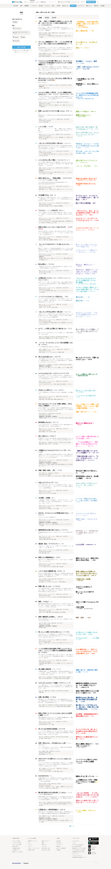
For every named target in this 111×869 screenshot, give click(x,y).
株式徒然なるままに (45, 422)
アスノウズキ (56, 669)
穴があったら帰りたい (45, 390)
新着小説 (59, 846)
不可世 (59, 470)
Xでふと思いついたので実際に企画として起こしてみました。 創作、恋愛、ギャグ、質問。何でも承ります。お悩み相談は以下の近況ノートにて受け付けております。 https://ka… (55, 656)
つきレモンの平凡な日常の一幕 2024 (50, 143)
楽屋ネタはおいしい (83, 115)
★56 (40, 336)
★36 (40, 319)
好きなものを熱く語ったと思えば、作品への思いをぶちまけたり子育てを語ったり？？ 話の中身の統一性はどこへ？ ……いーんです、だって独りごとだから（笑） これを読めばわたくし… (55, 233)
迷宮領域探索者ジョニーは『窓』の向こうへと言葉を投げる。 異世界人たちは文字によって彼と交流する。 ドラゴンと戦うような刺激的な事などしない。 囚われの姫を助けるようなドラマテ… (55, 49)
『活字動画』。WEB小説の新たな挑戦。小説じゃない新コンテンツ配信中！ (87, 24)
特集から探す (15, 846)
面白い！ (79, 48)
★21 (40, 579)
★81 (40, 236)
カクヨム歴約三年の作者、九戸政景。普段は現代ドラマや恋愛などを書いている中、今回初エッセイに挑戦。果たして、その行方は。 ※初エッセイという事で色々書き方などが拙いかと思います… (55, 590)
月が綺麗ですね (43, 195)
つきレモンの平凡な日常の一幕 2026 (50, 312)
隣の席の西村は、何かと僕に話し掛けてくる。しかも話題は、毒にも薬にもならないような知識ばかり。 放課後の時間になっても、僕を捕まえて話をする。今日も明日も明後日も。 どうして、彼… (55, 798)
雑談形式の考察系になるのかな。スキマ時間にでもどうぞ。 (86, 685)
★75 (40, 218)
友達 (23, 37)
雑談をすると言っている (85, 776)
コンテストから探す (16, 842)
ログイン (83, 1)
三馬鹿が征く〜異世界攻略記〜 (48, 809)
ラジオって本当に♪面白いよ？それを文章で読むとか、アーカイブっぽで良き (87, 289)
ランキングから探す (16, 844)
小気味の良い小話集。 (84, 579)
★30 (40, 413)
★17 (40, 660)
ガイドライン (75, 853)
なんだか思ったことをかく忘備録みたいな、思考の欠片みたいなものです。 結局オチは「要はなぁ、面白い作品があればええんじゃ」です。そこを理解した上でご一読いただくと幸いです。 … (55, 636)
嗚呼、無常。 (80, 617)
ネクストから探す (16, 841)
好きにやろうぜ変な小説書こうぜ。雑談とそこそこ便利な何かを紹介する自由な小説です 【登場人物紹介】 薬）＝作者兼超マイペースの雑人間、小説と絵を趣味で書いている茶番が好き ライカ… (55, 575)
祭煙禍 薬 (61, 571)
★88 (40, 134)
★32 (40, 364)
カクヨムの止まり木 (45, 373)
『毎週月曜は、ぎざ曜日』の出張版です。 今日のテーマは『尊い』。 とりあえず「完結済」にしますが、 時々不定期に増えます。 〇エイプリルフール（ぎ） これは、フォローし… (55, 501)
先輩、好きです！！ (83, 412)
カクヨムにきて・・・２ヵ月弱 (87, 638)
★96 (40, 151)
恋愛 (43, 842)
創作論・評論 (45, 751)
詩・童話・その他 (47, 33)
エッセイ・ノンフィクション (49, 102)
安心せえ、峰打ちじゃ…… (85, 265)
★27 (40, 381)
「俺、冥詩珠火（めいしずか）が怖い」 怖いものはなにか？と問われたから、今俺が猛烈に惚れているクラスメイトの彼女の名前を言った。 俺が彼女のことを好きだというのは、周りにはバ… (55, 360)
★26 (40, 505)
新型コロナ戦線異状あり (46, 557)
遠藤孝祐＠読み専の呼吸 (61, 373)
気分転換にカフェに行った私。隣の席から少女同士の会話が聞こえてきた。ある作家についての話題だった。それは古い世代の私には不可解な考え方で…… (55, 439)
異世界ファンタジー (47, 53)
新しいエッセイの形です (85, 592)
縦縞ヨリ (62, 210)
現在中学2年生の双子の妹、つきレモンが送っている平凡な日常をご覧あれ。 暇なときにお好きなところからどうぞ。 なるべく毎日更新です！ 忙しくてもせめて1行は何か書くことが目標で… (55, 147)
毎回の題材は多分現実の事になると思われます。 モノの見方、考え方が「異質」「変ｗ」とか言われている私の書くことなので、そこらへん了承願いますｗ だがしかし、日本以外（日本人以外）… (55, 605)
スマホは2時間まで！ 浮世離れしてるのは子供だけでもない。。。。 (87, 444)
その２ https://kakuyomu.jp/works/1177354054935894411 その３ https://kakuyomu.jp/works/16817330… (53, 183)
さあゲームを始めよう (84, 587)
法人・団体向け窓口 (76, 846)
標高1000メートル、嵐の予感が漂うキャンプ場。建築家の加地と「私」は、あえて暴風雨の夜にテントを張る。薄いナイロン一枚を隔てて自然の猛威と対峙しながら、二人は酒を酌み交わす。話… (55, 701)
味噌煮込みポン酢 (65, 683)
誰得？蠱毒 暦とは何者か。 (47, 617)
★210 (40, 85)
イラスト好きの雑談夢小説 (47, 571)
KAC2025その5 (43, 776)
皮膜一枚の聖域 (43, 697)
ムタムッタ (55, 405)
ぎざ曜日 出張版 (44, 498)
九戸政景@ (56, 586)
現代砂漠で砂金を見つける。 (86, 184)
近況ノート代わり (82, 111)
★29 (40, 460)
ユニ (51, 601)
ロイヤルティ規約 (81, 848)
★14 (40, 428)
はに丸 (46, 715)
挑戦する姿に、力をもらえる (86, 519)
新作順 (54, 17)
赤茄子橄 (57, 357)
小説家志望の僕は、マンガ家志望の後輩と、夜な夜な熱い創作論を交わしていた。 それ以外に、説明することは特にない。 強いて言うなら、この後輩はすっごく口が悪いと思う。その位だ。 (55, 673)
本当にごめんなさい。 (43, 82)
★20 (40, 490)
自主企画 (59, 841)
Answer (15, 37)
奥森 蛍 (53, 195)
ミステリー (44, 846)
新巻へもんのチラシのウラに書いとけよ (51, 111)
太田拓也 (44, 344)
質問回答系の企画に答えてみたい (49, 530)
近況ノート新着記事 (61, 848)
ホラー (29, 846)
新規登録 (91, 1)
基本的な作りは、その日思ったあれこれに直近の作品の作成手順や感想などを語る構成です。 (55, 116)
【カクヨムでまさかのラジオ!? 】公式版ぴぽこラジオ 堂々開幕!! (86, 280)
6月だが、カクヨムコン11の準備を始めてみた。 (54, 513)
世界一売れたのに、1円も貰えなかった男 (52, 743)
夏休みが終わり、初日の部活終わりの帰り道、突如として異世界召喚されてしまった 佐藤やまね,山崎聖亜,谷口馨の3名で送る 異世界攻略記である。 (55, 812)
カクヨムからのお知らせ (77, 844)
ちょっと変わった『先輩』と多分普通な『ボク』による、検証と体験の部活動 (87, 406)
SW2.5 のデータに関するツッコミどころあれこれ (54, 759)
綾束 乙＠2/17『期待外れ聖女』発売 (61, 94)
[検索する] (58, 2)
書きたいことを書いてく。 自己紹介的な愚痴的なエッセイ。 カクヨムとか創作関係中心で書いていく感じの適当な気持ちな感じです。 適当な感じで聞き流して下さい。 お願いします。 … (55, 250)
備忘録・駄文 (42, 544)
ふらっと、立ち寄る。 (84, 166)
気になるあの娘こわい (45, 357)
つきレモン (67, 143)
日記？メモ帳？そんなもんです (87, 602)
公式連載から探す (16, 848)
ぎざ (53, 498)
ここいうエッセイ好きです (86, 396)
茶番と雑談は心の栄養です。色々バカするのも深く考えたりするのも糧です (86, 573)
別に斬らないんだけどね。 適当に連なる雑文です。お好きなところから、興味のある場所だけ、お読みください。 (55, 267)
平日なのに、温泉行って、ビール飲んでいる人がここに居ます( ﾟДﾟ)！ (87, 272)
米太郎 (51, 126)
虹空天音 (65, 530)
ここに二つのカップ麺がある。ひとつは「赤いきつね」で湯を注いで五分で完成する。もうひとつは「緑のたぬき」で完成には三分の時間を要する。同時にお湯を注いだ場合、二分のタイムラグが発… (55, 733)
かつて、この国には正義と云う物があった (52, 328)
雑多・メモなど (43, 601)
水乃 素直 (66, 632)
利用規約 (74, 848)
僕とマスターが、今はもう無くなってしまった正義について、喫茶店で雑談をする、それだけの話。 (55, 333)
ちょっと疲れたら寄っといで (86, 374)
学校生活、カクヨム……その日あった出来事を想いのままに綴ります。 (87, 146)
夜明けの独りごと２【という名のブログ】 (52, 227)
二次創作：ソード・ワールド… (49, 349)
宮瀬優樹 (44, 652)
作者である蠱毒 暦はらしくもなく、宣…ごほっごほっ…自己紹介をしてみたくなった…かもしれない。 (55, 619)
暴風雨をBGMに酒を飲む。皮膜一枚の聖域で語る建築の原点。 (86, 699)
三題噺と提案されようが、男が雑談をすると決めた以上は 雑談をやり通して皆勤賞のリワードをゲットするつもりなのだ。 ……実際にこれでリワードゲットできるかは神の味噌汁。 (55, 780)
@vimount (41, 760)
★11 (40, 816)
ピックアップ (60, 844)
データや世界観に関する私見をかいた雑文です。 (49, 346)
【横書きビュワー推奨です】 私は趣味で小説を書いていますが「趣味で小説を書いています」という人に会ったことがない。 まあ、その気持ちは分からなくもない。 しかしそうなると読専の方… (55, 456)
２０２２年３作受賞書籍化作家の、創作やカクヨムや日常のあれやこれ (87, 95)
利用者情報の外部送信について (79, 857)
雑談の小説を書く (21, 47)
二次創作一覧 (15, 850)
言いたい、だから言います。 (86, 390)
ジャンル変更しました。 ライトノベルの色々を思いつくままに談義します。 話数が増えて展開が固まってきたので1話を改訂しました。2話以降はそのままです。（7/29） (55, 687)
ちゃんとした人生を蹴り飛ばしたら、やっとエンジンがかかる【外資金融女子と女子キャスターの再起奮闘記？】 (55, 62)
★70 (40, 186)
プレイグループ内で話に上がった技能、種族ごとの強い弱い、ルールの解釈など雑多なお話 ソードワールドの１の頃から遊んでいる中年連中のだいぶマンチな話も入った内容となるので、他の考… (55, 764)
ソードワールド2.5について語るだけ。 (51, 296)
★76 (40, 203)
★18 (40, 519)
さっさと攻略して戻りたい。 (86, 810)
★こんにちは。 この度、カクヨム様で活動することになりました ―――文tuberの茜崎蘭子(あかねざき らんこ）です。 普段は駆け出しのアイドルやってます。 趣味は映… (55, 29)
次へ (71, 826)
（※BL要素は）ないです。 (86, 79)
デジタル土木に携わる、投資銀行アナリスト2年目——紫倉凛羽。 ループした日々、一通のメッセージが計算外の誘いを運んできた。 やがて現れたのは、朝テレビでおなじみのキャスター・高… (55, 68)
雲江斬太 (51, 264)
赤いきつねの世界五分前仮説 (47, 729)
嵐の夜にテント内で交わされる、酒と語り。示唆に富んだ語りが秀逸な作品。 (87, 707)
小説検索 (59, 850)
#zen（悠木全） (59, 390)
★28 (40, 563)
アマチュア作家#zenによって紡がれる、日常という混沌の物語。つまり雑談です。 (55, 393)
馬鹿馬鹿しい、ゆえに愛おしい (87, 84)
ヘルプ (73, 842)
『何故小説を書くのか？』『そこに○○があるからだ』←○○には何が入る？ (87, 458)
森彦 (66, 296)
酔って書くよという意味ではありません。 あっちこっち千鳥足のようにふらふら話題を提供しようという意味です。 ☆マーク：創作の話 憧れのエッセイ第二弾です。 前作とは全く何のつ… (55, 199)
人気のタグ (59, 842)
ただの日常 (80, 544)
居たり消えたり (43, 436)
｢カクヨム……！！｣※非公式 (48, 210)
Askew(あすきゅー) (63, 160)
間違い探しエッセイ (45, 586)
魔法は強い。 (81, 297)
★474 (40, 33)
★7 (40, 768)
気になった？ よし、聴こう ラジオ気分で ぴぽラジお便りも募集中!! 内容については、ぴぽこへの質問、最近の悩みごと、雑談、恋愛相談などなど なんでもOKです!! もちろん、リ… (55, 284)
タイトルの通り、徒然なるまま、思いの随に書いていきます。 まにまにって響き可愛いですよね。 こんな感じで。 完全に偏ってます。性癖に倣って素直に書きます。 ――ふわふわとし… (55, 164)
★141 (40, 102)
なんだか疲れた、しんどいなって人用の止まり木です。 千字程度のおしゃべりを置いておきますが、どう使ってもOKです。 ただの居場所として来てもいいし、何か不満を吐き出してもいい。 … (55, 377)
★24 (40, 550)
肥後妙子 (53, 436)
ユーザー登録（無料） (24, 50)
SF (42, 336)
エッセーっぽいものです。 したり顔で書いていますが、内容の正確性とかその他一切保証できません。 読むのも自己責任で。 (55, 425)
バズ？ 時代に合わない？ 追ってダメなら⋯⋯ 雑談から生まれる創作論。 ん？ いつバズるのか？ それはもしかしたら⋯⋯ (55, 748)
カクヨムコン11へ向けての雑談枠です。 (47, 517)
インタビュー (17, 28)
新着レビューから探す (17, 851)
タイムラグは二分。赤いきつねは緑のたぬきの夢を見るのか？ (86, 731)
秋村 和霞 (62, 729)
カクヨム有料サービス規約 (78, 850)
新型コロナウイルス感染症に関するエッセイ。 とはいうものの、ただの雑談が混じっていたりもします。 (55, 560)
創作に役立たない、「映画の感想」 (50, 178)
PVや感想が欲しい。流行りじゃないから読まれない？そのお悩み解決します (87, 651)
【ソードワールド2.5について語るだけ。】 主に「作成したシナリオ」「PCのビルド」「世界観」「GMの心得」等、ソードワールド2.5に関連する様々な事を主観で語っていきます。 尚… (55, 300)
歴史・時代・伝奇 (46, 848)
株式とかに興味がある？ (85, 423)
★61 (40, 270)
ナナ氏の (50, 64)
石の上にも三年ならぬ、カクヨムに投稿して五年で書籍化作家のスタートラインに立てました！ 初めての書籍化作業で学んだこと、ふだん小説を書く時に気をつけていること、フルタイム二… (55, 98)
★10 (40, 349)
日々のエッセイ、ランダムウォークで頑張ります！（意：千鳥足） (87, 197)
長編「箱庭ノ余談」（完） (47, 470)
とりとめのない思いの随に (47, 160)
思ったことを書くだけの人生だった (50, 632)
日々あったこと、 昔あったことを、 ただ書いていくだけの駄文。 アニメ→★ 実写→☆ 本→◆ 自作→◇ (55, 546)
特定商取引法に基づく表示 (78, 851)
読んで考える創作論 (83, 203)
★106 (40, 119)
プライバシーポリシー (77, 855)
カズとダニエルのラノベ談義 (47, 683)
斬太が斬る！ (42, 264)
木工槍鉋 (53, 697)
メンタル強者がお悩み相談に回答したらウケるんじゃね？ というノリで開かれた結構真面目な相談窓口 (55, 650)
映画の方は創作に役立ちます (86, 178)
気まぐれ (56, 422)
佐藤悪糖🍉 (51, 80)
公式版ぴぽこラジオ (45, 278)
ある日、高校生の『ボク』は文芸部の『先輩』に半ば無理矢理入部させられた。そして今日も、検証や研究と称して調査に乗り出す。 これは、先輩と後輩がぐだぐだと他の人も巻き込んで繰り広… (55, 409)
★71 (40, 254)
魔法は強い (80, 300)
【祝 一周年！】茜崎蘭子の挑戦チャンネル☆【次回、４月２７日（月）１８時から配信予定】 (55, 22)
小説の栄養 (80, 607)
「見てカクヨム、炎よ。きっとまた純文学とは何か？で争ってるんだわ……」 (87, 213)
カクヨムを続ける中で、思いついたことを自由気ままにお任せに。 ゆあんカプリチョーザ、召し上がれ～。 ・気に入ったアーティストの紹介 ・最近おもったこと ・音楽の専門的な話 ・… (55, 486)
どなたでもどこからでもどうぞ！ (20, 33)
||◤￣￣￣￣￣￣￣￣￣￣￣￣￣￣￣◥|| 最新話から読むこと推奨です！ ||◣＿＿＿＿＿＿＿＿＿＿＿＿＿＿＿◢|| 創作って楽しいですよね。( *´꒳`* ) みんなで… (55, 130)
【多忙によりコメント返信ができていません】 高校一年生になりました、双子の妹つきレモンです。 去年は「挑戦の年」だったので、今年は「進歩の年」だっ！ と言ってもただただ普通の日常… (55, 315)
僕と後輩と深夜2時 (44, 669)
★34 (40, 396)
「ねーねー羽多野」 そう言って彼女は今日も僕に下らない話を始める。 (87, 795)
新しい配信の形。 (82, 31)
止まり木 (16, 40)
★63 (40, 287)
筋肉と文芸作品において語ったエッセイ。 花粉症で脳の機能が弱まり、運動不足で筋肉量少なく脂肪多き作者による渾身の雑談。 (55, 718)
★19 (40, 594)
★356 (40, 72)
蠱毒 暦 (60, 617)
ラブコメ (45, 72)
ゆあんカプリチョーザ (45, 482)
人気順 (40, 17)
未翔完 (58, 557)
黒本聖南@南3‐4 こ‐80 (56, 544)
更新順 (47, 17)
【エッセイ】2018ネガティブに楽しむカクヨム (53, 244)
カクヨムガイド (75, 841)
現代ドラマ (45, 85)
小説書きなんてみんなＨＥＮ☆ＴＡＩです (52, 450)
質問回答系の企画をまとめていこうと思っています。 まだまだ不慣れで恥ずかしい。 (55, 533)
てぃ (51, 776)
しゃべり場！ (42, 126)
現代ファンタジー (46, 841)
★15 (40, 609)
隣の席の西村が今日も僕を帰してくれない (52, 792)
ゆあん (56, 482)
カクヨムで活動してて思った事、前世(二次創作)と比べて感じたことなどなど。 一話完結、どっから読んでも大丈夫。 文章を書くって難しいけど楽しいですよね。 (55, 214)
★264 (40, 53)
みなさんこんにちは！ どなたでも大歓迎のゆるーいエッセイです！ (86, 314)
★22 (40, 304)
